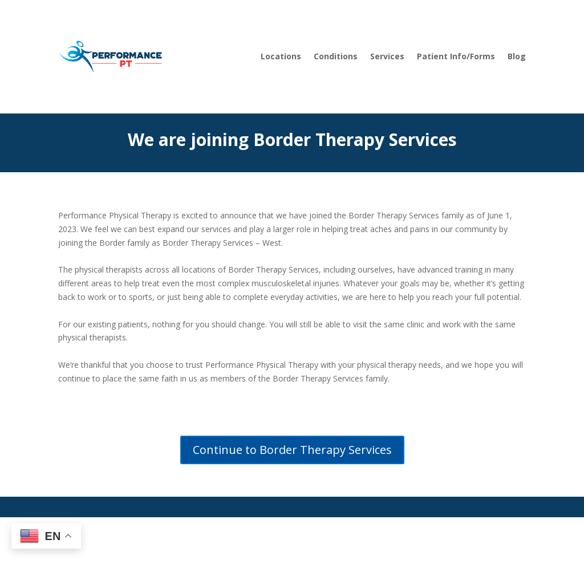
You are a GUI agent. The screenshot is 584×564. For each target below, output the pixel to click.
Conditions (336, 56)
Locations (281, 56)
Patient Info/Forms (456, 56)
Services (387, 56)
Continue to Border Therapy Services (292, 449)
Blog (517, 56)
